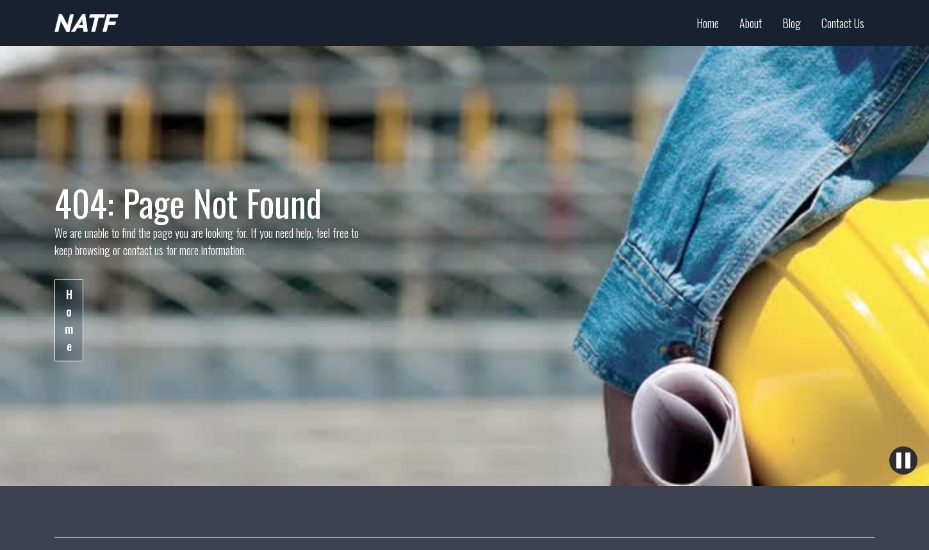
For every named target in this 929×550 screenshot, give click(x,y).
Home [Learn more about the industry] (69, 320)
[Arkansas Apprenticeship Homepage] (86, 23)
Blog (791, 23)
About (750, 23)
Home (707, 23)
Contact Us (842, 23)
